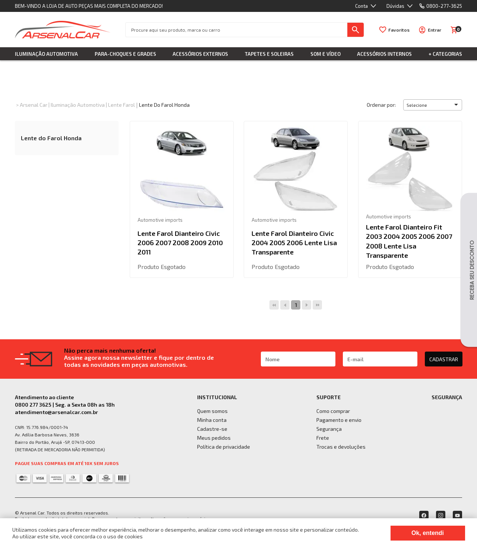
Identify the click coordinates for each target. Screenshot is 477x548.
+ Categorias (445, 54)
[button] (432, 104)
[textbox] (236, 30)
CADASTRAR (443, 359)
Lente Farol (121, 105)
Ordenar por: (381, 105)
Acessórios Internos (384, 54)
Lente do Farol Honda (164, 105)
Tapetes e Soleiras (269, 54)
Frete (322, 438)
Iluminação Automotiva (46, 54)
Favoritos (399, 29)
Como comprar (333, 411)
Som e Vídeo (325, 54)
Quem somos (212, 411)
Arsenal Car (33, 105)
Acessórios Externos (200, 54)
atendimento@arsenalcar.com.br (56, 412)
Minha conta (212, 420)
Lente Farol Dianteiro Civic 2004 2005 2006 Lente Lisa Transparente (294, 242)
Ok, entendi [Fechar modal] (427, 533)
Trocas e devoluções (341, 446)
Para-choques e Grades (125, 54)
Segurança (329, 429)
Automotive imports (160, 220)
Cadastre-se (212, 429)
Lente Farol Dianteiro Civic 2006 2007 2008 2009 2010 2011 (180, 242)
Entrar (434, 29)
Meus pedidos (214, 438)
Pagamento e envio (338, 420)
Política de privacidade (223, 446)
